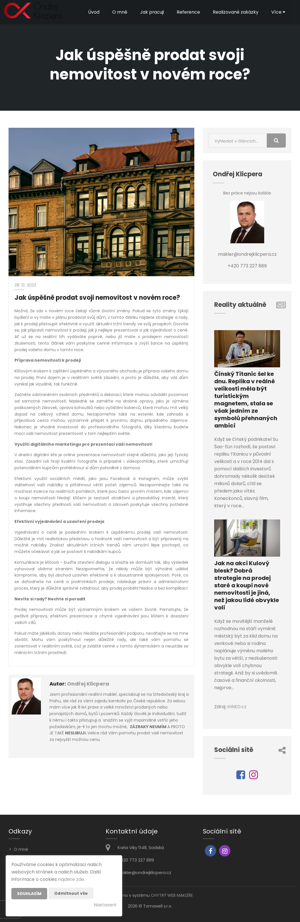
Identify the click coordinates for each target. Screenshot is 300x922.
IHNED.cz (237, 706)
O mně (119, 12)
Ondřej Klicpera (88, 683)
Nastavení (105, 905)
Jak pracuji (151, 12)
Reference (188, 12)
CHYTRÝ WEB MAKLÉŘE (172, 895)
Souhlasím (29, 893)
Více (278, 12)
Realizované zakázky (236, 12)
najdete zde (71, 879)
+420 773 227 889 (136, 860)
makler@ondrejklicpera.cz (144, 872)
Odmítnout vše (71, 893)
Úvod (93, 12)
